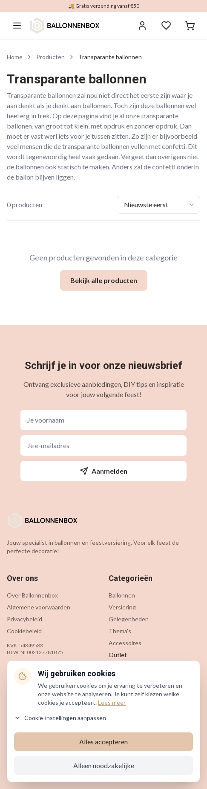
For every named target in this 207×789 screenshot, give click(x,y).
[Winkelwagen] (190, 25)
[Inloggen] (142, 25)
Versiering (122, 607)
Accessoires (125, 642)
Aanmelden (103, 471)
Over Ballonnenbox (32, 595)
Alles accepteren (103, 742)
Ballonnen (122, 595)
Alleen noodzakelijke (103, 765)
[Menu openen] (17, 25)
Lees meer (112, 702)
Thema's (120, 631)
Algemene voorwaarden (38, 607)
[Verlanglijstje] (166, 25)
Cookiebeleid (24, 631)
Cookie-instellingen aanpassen (60, 717)
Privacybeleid (24, 619)
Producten (50, 56)
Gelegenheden (129, 619)
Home (15, 56)
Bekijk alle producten (103, 280)
